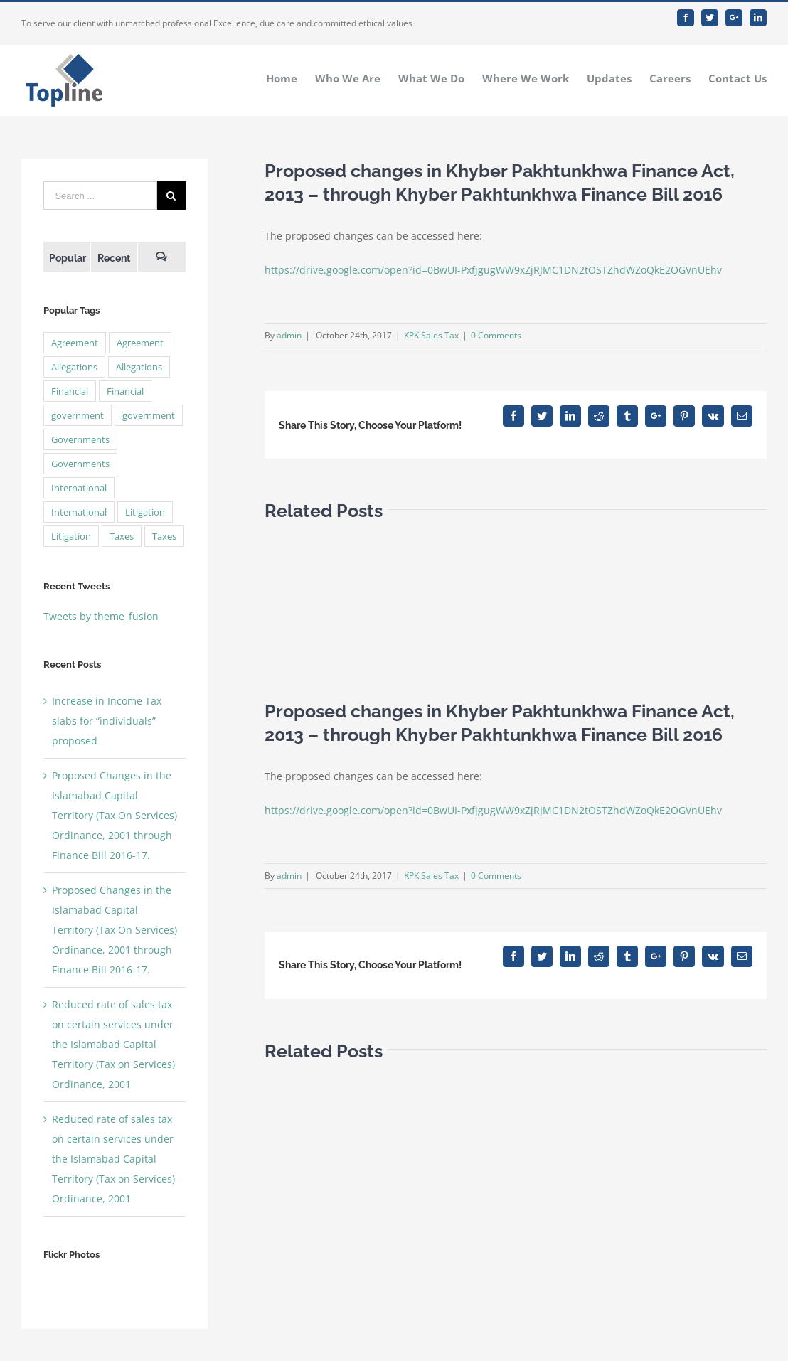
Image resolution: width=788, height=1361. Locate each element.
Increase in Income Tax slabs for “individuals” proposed (106, 720)
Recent (113, 258)
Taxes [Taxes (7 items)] (122, 536)
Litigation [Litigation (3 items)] (145, 512)
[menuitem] (290, 77)
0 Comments (496, 335)
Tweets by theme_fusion (101, 616)
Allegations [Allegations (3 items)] (74, 367)
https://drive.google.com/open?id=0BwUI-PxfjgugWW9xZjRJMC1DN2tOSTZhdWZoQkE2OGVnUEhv (493, 270)
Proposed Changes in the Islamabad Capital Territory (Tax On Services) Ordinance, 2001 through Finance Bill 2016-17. (114, 815)
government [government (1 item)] (77, 415)
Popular (67, 258)
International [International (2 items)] (79, 487)
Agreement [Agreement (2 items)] (74, 342)
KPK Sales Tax (431, 335)
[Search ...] (99, 195)
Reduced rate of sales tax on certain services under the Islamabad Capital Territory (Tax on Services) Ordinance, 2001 (113, 1044)
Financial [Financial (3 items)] (69, 391)
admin (289, 335)
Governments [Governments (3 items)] (80, 439)
